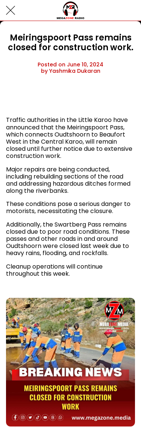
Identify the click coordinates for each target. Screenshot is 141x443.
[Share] (108, 98)
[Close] (10, 10)
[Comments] (126, 98)
